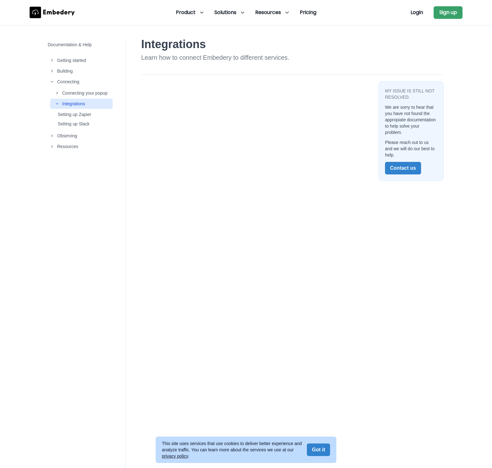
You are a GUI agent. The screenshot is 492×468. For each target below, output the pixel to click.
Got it (318, 449)
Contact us (403, 168)
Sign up (448, 12)
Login (416, 12)
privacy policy (175, 456)
